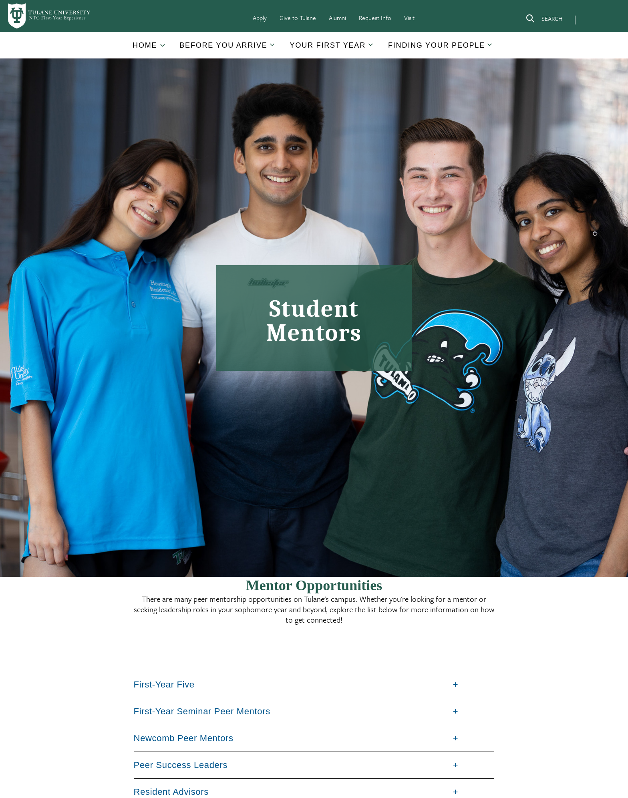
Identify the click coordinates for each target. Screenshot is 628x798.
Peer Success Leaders (181, 765)
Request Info (375, 17)
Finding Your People (436, 45)
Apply (260, 17)
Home (145, 45)
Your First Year (328, 45)
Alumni (337, 17)
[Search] (543, 20)
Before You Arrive (223, 45)
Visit (409, 17)
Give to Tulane (298, 17)
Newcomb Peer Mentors (183, 738)
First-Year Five (164, 684)
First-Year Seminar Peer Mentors (202, 711)
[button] (146, 45)
